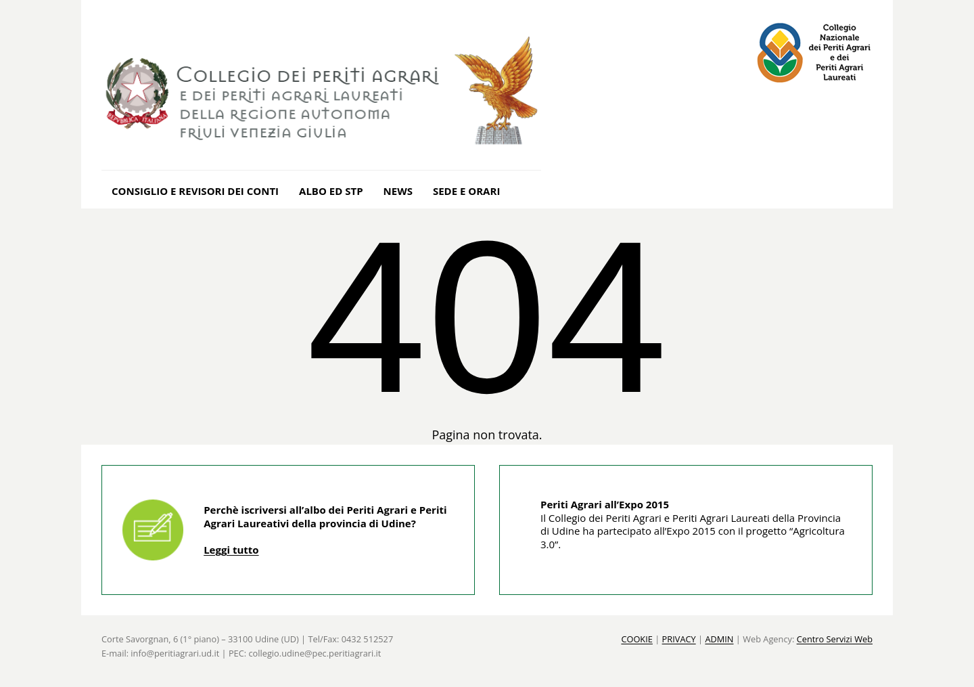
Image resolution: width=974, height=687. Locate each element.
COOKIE (637, 639)
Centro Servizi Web (835, 639)
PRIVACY (679, 639)
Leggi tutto (231, 549)
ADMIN (719, 639)
